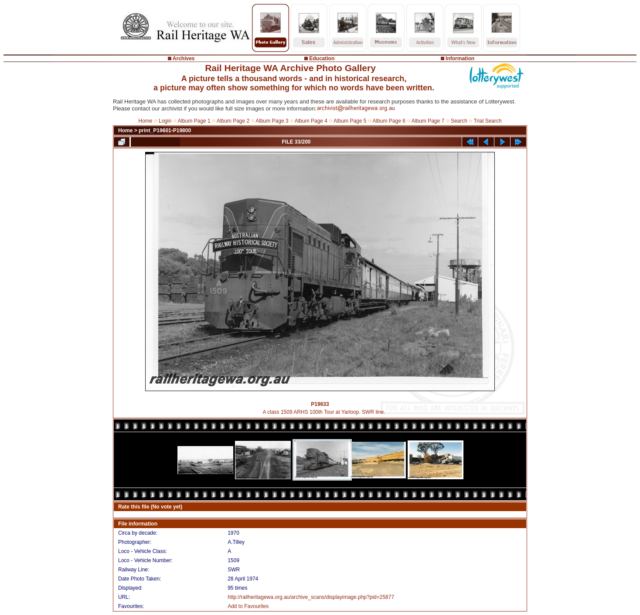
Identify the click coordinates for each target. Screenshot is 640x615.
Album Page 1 (193, 121)
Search (459, 121)
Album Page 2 (233, 121)
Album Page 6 (388, 121)
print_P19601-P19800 (165, 130)
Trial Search (487, 121)
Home (145, 121)
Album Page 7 (428, 121)
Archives (184, 58)
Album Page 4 (311, 121)
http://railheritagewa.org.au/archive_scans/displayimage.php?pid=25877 (311, 597)
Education (321, 58)
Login (165, 121)
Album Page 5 (350, 121)
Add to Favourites (248, 606)
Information (460, 58)
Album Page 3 (271, 121)
